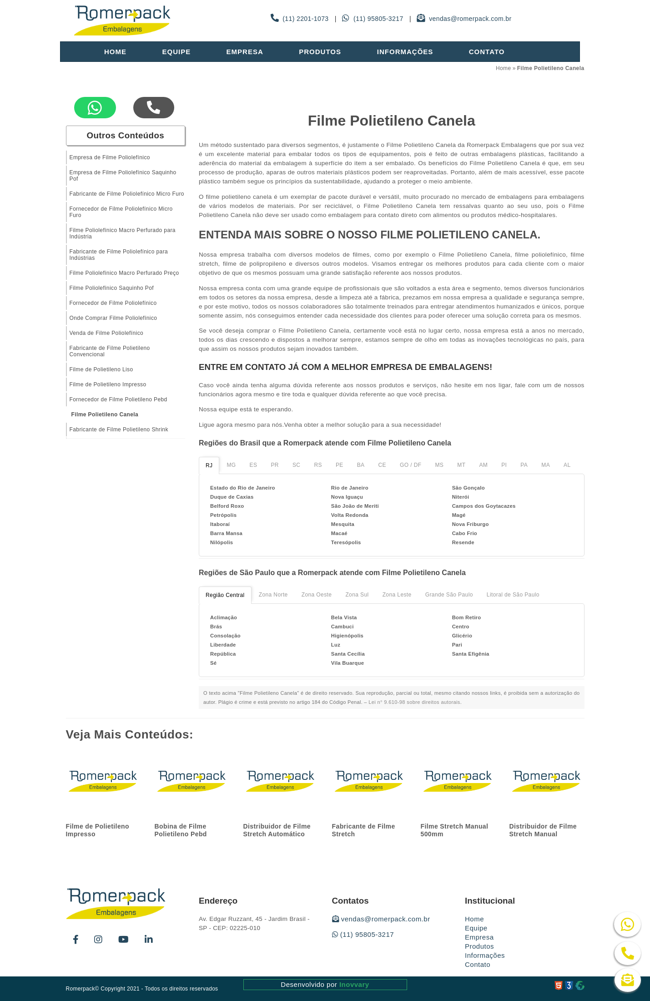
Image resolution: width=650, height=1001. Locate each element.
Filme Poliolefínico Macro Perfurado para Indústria (123, 233)
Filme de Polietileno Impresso (108, 384)
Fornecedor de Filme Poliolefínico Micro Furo (121, 212)
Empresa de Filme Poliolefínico (110, 157)
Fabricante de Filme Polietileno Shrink (119, 429)
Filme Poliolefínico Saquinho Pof (112, 288)
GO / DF (410, 465)
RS (318, 465)
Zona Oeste (317, 595)
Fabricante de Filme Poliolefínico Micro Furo (127, 194)
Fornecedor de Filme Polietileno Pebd (118, 399)
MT (461, 465)
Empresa (245, 52)
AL (567, 465)
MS (439, 465)
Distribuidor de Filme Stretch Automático (277, 830)
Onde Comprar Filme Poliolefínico (113, 318)
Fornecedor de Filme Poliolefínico (113, 303)
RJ (209, 465)
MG (231, 465)
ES (253, 465)
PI (504, 465)
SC (296, 465)
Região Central (225, 595)
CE (382, 465)
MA (545, 465)
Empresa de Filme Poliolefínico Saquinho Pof (123, 175)
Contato (487, 52)
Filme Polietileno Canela (105, 414)
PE (339, 465)
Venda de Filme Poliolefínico (107, 333)
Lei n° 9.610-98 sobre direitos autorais (414, 702)
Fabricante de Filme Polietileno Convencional (110, 351)
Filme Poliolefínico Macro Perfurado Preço (124, 273)
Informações (405, 52)
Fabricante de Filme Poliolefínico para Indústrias (119, 254)
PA (524, 465)
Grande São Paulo (449, 595)
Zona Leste (397, 595)
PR (274, 465)
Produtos (320, 52)
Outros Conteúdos (125, 135)
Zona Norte (273, 595)
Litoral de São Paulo (513, 595)
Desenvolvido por (325, 984)
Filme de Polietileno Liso (101, 369)
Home (115, 52)
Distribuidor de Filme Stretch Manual (543, 830)
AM (483, 465)
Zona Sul (356, 595)
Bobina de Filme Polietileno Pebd (181, 830)
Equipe (176, 52)
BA (361, 465)
